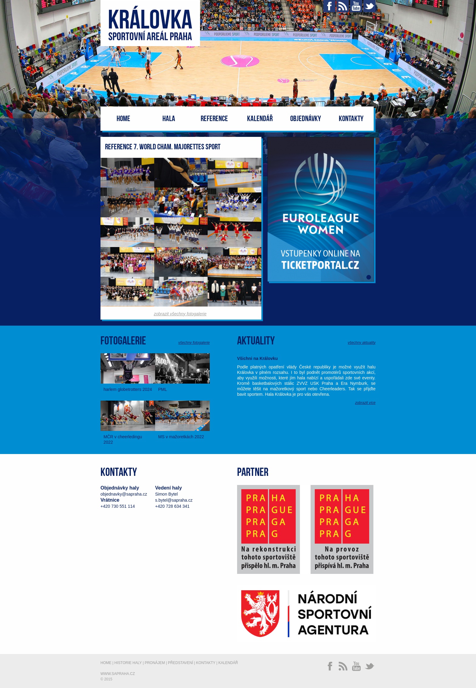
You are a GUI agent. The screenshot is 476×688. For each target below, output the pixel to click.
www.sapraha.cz (117, 674)
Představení (180, 663)
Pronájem (155, 663)
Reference (214, 119)
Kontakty (351, 119)
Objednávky (305, 119)
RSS (343, 6)
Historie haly (128, 663)
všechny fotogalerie (194, 343)
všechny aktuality (362, 343)
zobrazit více (365, 403)
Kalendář (260, 119)
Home (123, 119)
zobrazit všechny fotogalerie (180, 313)
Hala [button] (168, 119)
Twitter (369, 6)
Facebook (329, 6)
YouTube (356, 6)
